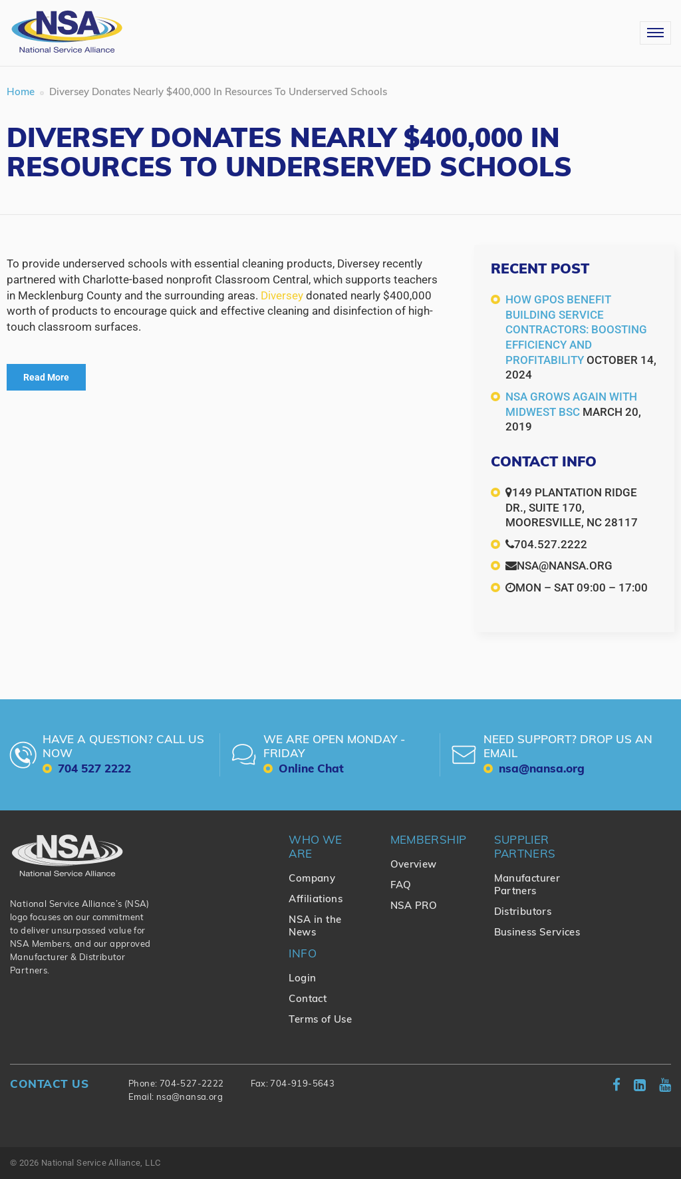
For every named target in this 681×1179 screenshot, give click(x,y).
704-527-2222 (192, 1084)
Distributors (523, 913)
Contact (308, 1000)
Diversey (282, 295)
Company (312, 879)
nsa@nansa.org (189, 1097)
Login (302, 979)
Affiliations (315, 900)
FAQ (401, 886)
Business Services (537, 933)
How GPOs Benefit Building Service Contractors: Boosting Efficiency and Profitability (576, 329)
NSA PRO (414, 907)
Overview (413, 865)
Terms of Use (320, 1020)
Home (21, 93)
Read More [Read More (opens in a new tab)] (46, 377)
